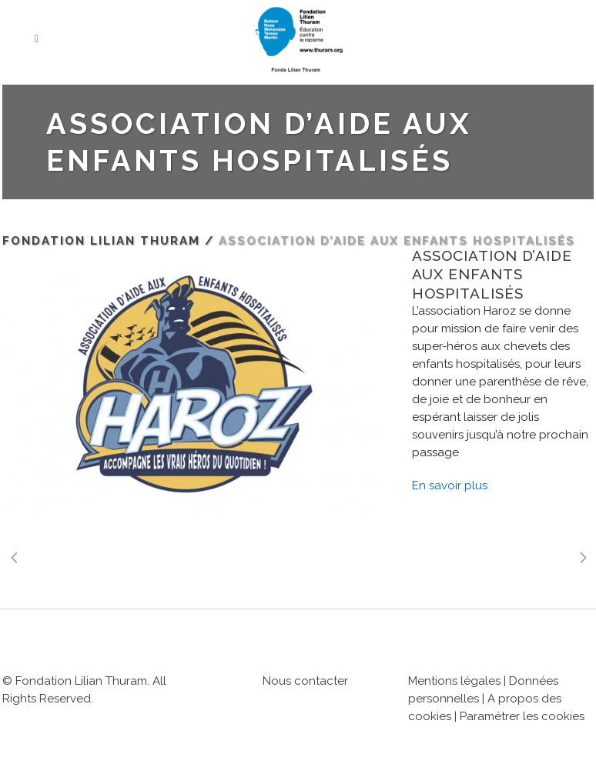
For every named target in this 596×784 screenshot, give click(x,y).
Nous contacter (305, 681)
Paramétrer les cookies (522, 716)
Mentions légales (454, 681)
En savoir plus (449, 485)
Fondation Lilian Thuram (101, 241)
